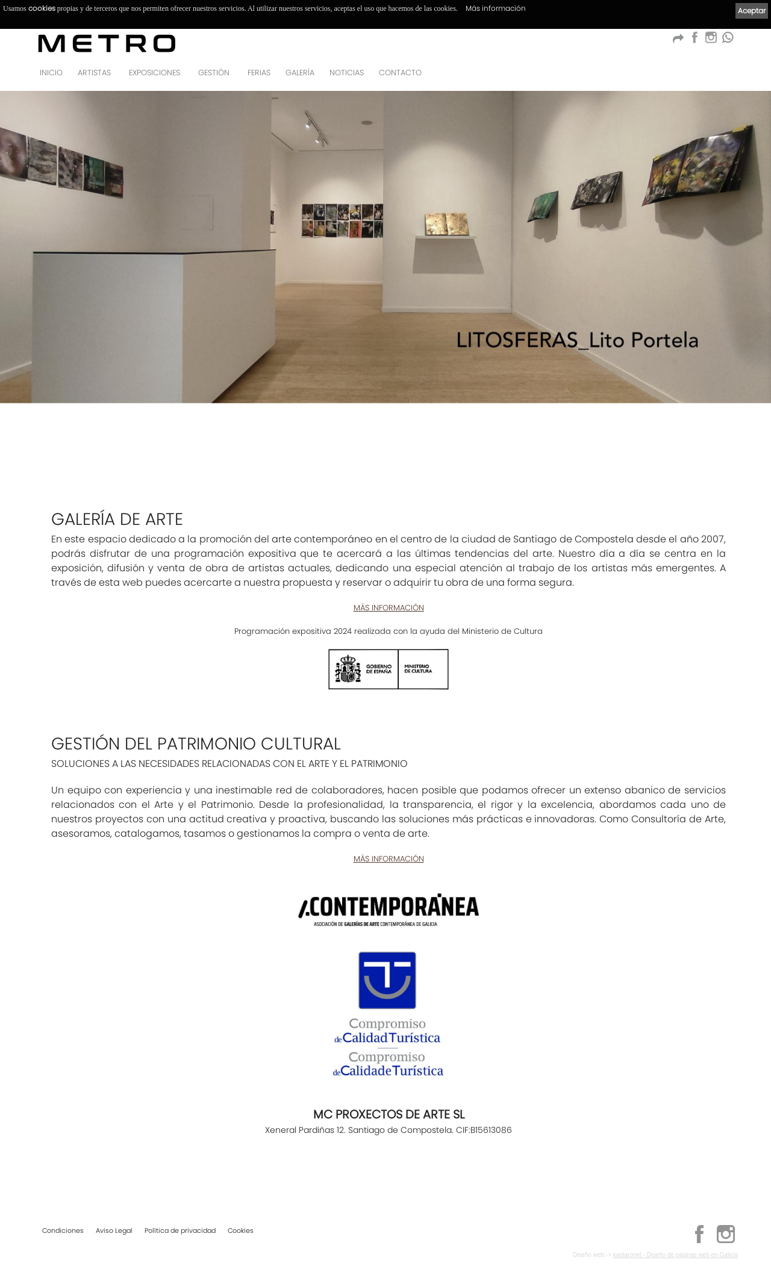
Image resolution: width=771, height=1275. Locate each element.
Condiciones (63, 1230)
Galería (300, 72)
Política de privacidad (180, 1230)
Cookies (241, 1230)
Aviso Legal (114, 1230)
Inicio (51, 72)
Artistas (94, 72)
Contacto (400, 72)
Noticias (346, 72)
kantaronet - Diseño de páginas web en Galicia (675, 1255)
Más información (496, 8)
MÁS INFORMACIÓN (389, 607)
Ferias (259, 72)
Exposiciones (154, 72)
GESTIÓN (213, 72)
